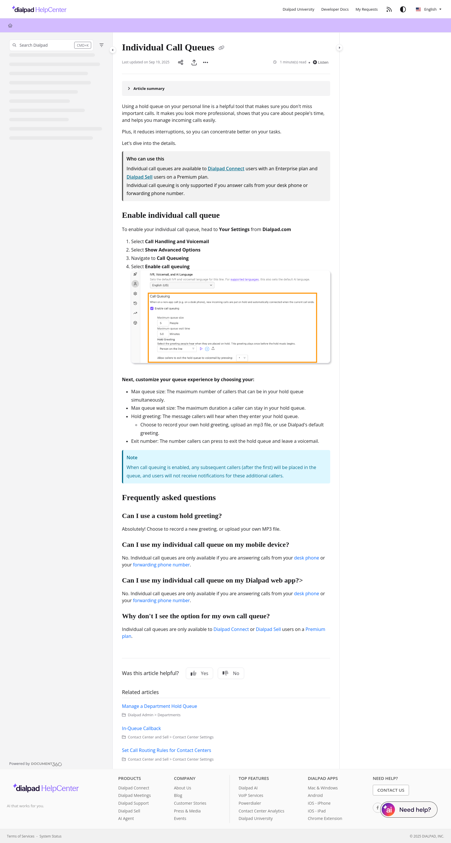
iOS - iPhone (319, 803)
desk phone (306, 558)
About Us (182, 788)
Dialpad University (255, 818)
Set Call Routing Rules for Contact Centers (166, 750)
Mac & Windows (323, 788)
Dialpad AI (247, 788)
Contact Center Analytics (261, 811)
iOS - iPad (317, 811)
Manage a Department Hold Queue (159, 706)
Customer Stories (190, 803)
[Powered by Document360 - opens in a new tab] (35, 763)
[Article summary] (226, 88)
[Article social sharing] (180, 62)
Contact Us (390, 790)
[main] (226, 401)
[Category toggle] (112, 49)
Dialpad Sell (139, 177)
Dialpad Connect (226, 168)
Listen (320, 62)
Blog (178, 795)
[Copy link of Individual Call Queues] (221, 48)
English (426, 9)
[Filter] (101, 45)
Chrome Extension (325, 818)
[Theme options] (403, 9)
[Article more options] (205, 62)
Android (315, 795)
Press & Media (187, 811)
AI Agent (126, 818)
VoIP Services (250, 795)
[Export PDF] (194, 62)
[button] (51, 45)
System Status (51, 836)
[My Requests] (367, 9)
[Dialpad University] (298, 9)
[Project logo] (37, 9)
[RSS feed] (389, 9)
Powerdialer (249, 803)
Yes (200, 673)
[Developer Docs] (335, 9)
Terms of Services (20, 836)
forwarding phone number (161, 565)
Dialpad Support (133, 803)
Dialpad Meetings (134, 795)
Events (180, 818)
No (231, 673)
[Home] (10, 25)
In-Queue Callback (141, 728)
